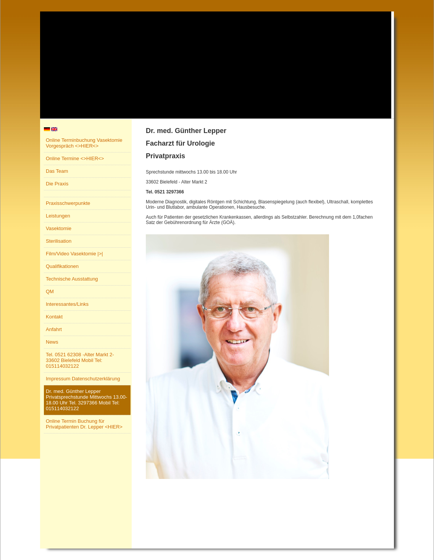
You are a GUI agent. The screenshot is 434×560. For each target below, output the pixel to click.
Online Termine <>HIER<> (75, 158)
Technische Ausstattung (72, 279)
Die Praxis (57, 184)
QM (50, 291)
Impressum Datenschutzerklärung (83, 378)
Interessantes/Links (67, 304)
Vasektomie (58, 228)
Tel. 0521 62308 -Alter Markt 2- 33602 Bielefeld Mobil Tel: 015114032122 (80, 360)
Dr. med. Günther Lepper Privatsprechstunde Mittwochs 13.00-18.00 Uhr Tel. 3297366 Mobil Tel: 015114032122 (86, 399)
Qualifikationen (62, 266)
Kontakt (54, 317)
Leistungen (58, 216)
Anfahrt (54, 329)
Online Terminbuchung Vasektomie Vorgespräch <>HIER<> (84, 143)
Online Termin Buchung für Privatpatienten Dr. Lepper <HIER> (84, 424)
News (52, 342)
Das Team (57, 171)
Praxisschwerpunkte (68, 203)
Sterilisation (58, 241)
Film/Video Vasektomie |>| (74, 253)
